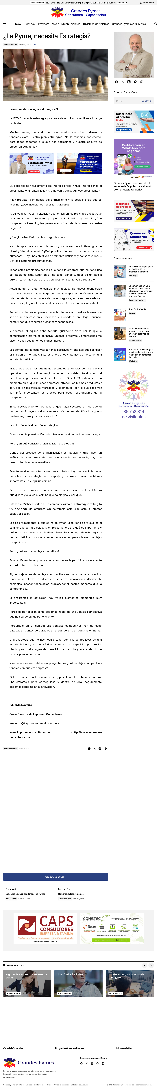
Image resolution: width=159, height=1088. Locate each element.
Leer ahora (122, 2)
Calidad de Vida (65, 899)
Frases (132, 313)
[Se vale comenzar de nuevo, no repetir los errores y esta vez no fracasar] (120, 333)
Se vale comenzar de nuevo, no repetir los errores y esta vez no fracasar (139, 332)
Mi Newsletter (125, 1048)
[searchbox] (127, 101)
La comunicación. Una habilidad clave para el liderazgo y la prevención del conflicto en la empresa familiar (141, 291)
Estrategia (133, 275)
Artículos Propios (37, 3)
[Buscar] (147, 101)
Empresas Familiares (137, 300)
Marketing (133, 361)
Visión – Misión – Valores (22, 1085)
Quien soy (7, 1085)
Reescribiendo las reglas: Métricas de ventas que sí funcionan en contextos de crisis (141, 353)
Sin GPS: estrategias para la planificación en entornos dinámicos (141, 269)
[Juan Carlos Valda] (120, 314)
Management (12, 899)
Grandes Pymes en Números (58, 1085)
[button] (147, 2)
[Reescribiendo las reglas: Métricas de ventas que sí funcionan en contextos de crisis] (120, 354)
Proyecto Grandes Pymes (70, 1048)
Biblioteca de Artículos (79, 1085)
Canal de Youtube (13, 1048)
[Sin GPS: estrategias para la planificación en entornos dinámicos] (120, 271)
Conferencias (39, 1085)
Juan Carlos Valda (137, 309)
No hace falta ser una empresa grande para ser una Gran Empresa (81, 2)
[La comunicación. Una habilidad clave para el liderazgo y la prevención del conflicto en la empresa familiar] (120, 291)
